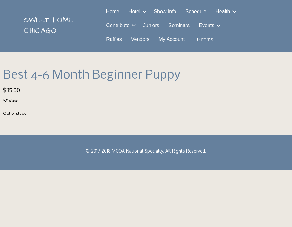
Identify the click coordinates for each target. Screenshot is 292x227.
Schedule (196, 11)
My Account (172, 39)
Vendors (140, 39)
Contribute (117, 25)
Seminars (179, 25)
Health (222, 11)
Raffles (114, 39)
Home (112, 11)
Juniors (151, 25)
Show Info (165, 11)
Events (206, 25)
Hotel (134, 11)
